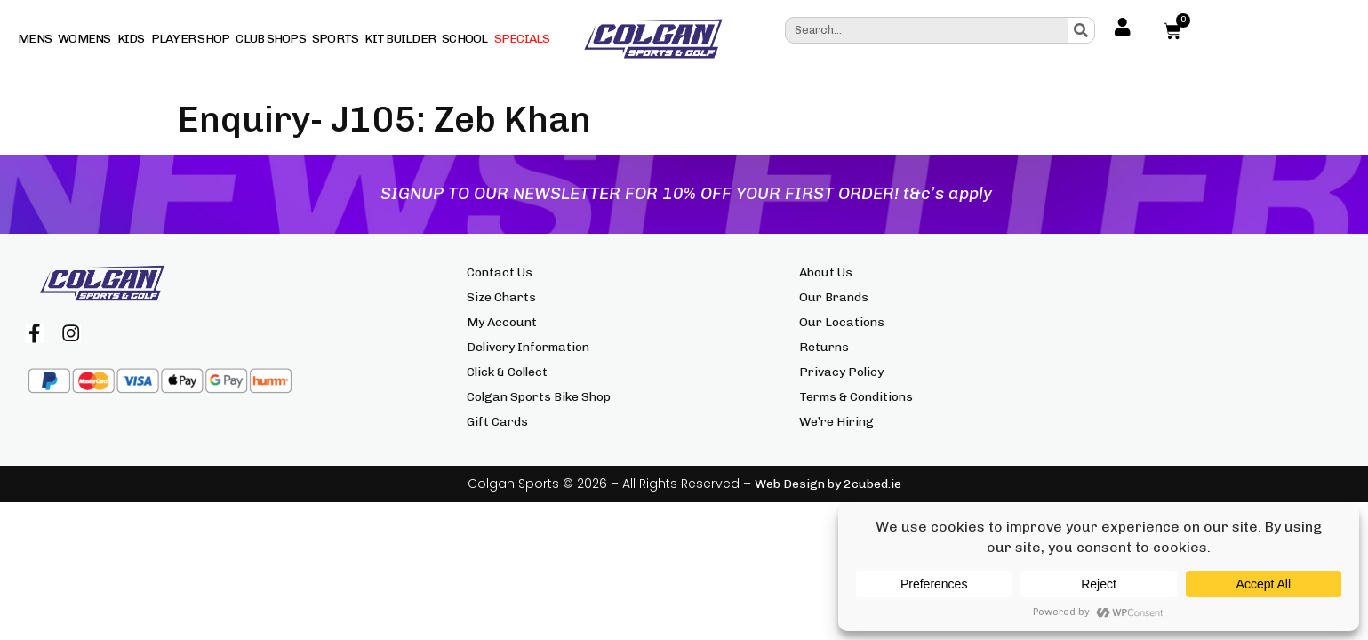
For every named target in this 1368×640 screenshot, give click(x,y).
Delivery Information (528, 347)
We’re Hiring (836, 421)
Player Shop (190, 38)
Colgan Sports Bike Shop (539, 396)
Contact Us (499, 272)
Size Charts (501, 297)
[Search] (1081, 30)
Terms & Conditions (856, 396)
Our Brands (833, 297)
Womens (84, 38)
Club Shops (271, 38)
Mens (35, 38)
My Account (502, 322)
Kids (131, 38)
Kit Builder (400, 38)
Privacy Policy (841, 372)
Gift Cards (497, 421)
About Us (825, 272)
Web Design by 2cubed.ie (828, 484)
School (465, 38)
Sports (335, 38)
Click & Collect (507, 372)
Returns (824, 347)
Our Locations (841, 322)
